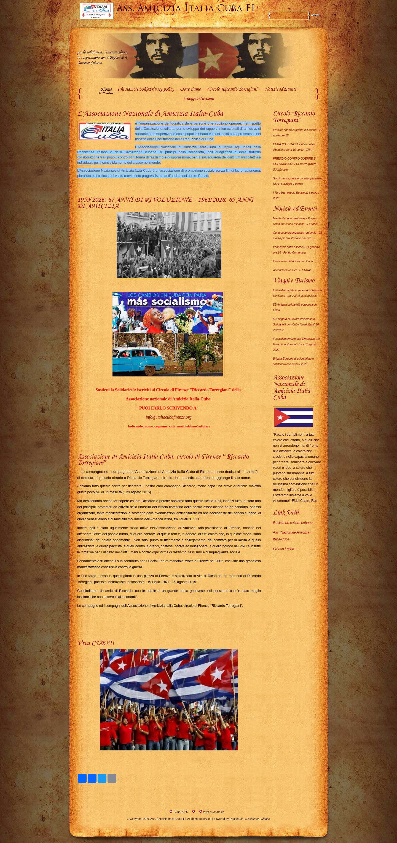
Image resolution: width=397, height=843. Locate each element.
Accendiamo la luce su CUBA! (292, 270)
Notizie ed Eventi (280, 89)
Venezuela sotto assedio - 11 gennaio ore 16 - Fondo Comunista (296, 249)
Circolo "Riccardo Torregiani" (232, 89)
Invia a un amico (213, 812)
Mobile (265, 818)
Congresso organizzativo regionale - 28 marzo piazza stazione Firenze (297, 235)
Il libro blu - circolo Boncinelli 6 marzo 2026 (296, 195)
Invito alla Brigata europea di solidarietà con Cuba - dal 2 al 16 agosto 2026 (297, 293)
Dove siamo (190, 89)
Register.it (236, 818)
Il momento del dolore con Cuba (293, 261)
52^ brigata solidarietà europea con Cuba (295, 307)
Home (106, 89)
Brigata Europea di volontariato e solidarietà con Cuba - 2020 (293, 361)
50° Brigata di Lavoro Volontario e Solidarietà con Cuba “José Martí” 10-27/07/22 (296, 324)
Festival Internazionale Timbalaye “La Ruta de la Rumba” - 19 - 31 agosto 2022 (296, 344)
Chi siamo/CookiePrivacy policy (146, 89)
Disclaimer (252, 818)
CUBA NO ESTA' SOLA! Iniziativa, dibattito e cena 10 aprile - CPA (294, 146)
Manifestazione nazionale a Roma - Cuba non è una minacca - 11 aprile (295, 221)
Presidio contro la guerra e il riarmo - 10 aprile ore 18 (297, 132)
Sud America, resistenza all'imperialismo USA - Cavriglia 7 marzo (298, 181)
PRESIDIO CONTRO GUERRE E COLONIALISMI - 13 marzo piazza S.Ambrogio (294, 164)
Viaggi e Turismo (198, 98)
